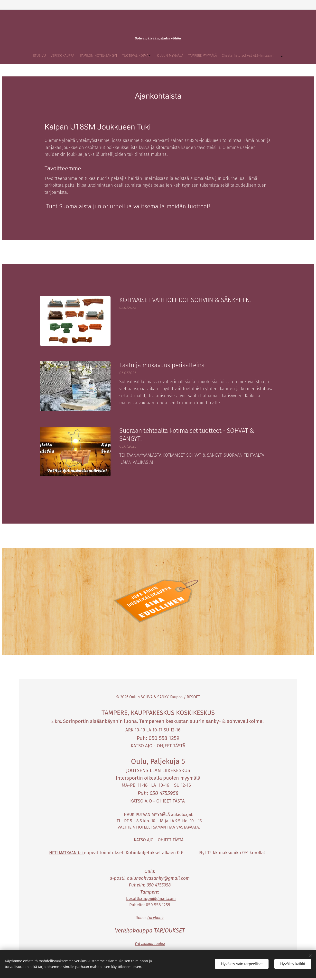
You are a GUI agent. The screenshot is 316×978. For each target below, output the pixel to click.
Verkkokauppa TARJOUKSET (150, 930)
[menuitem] (124, 56)
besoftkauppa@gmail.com (151, 898)
